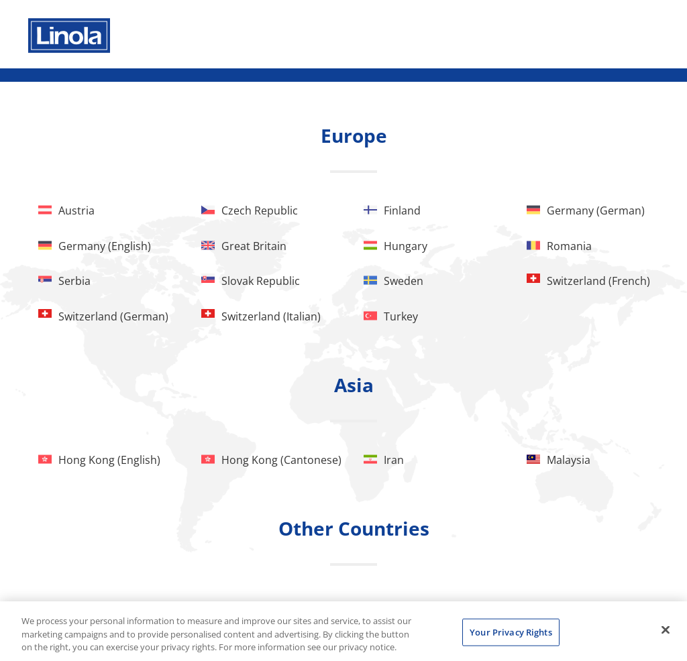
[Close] (665, 629)
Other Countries (353, 528)
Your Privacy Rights (510, 631)
